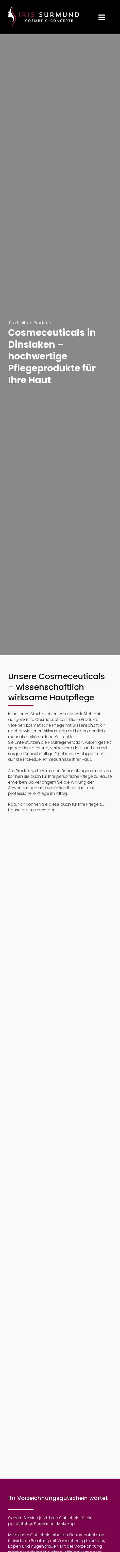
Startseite (18, 323)
